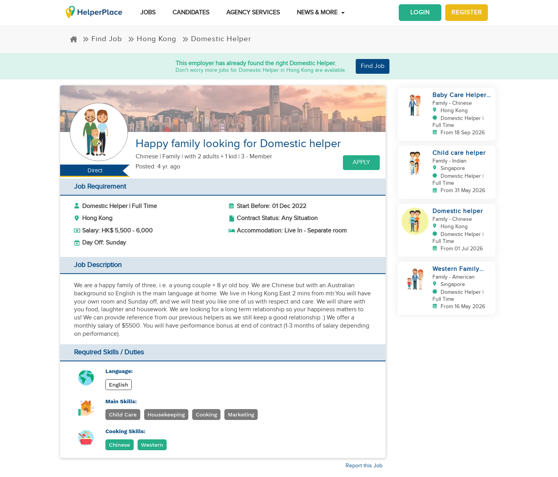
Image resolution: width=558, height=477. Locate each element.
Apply (361, 162)
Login (420, 12)
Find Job (102, 39)
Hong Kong (152, 39)
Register (466, 12)
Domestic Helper (216, 39)
